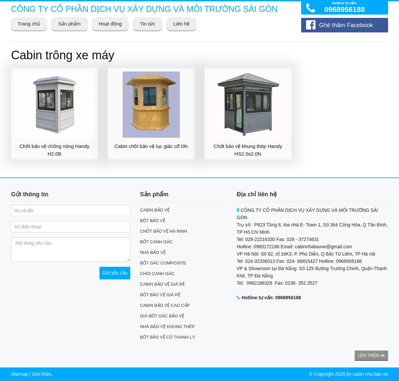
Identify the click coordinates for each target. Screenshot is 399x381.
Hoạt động (110, 23)
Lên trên (371, 355)
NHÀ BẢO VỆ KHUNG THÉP (167, 326)
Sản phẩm (69, 23)
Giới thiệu (42, 374)
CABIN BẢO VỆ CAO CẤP (165, 305)
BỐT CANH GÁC (156, 241)
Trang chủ (29, 23)
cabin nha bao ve (370, 374)
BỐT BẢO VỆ (152, 220)
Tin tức (147, 23)
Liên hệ (182, 23)
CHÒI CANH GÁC (157, 273)
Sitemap (19, 374)
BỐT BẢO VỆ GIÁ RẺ (160, 294)
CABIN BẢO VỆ (155, 210)
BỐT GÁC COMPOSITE (163, 263)
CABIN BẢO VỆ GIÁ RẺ (162, 284)
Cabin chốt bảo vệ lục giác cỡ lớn (151, 146)
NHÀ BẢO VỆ (153, 252)
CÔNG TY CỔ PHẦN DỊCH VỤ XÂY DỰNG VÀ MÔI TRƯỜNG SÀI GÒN (144, 9)
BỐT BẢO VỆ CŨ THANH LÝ (167, 337)
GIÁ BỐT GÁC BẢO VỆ (162, 315)
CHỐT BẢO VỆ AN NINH (163, 231)
